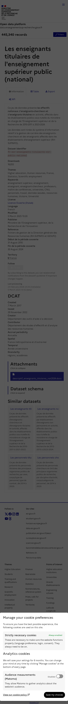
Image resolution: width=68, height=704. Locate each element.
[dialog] (34, 657)
